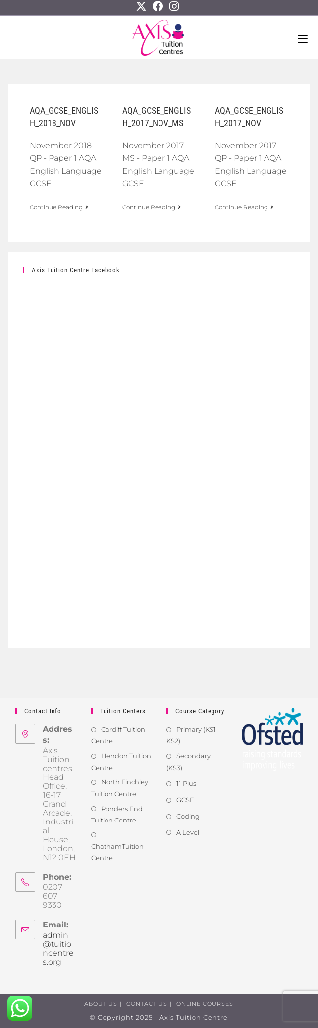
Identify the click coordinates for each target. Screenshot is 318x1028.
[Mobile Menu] (303, 38)
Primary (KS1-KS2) (192, 735)
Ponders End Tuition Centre (117, 814)
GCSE (185, 800)
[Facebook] (158, 6)
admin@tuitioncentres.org (58, 948)
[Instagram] (174, 6)
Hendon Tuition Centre (121, 761)
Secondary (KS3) (188, 761)
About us (100, 1003)
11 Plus (186, 783)
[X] (143, 6)
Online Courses (204, 1003)
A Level (187, 832)
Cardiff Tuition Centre (118, 735)
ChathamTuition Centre (117, 852)
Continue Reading (59, 207)
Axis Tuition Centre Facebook (76, 270)
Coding (188, 816)
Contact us (146, 1003)
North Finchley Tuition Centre (119, 787)
